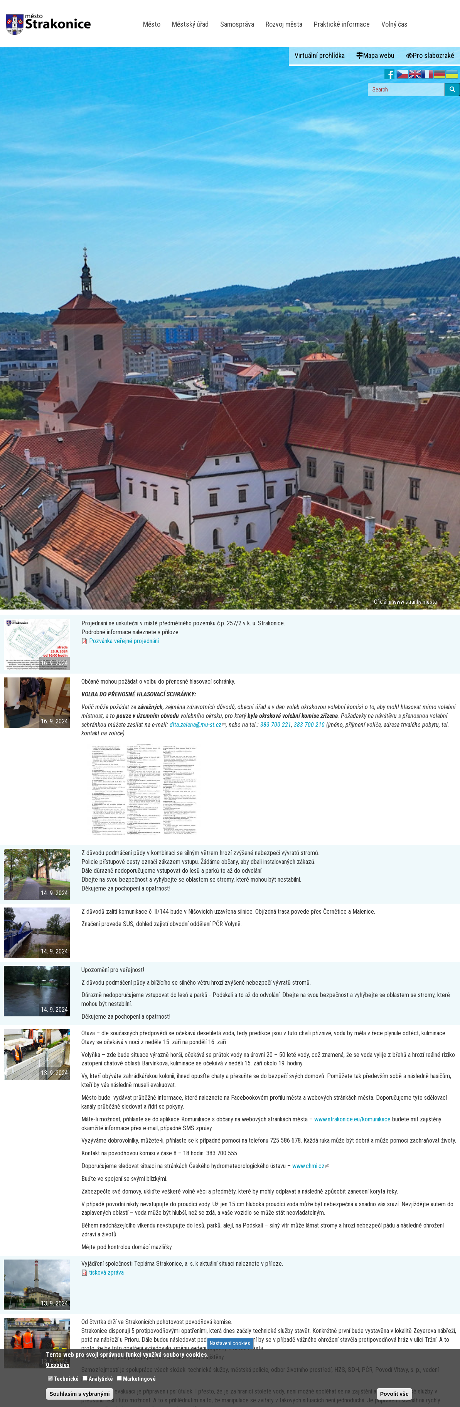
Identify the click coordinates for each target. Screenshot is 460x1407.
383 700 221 (275, 724)
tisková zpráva (106, 1272)
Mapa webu (375, 55)
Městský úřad (190, 24)
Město (151, 24)
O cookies (57, 1365)
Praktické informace (342, 24)
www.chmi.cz (310, 1166)
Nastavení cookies (230, 1343)
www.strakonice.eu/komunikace (352, 1119)
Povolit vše (394, 1394)
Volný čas (394, 24)
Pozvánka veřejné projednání (124, 641)
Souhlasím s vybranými (79, 1394)
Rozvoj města (284, 24)
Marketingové (139, 1379)
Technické (66, 1379)
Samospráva (237, 24)
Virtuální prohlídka (320, 55)
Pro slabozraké (430, 55)
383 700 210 (309, 724)
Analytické (101, 1379)
